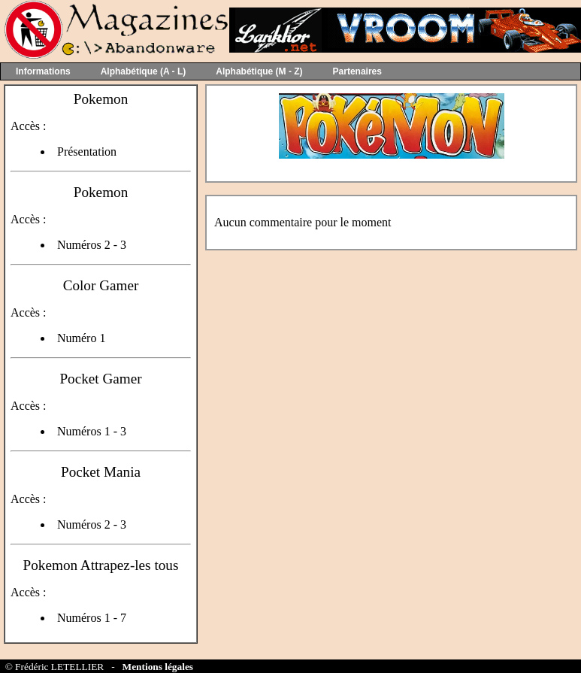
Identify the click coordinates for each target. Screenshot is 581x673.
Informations (43, 71)
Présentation (87, 151)
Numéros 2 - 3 (91, 244)
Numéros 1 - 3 (91, 431)
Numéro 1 (81, 338)
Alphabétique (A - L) (143, 71)
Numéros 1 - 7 (91, 617)
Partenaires (357, 71)
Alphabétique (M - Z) (259, 71)
